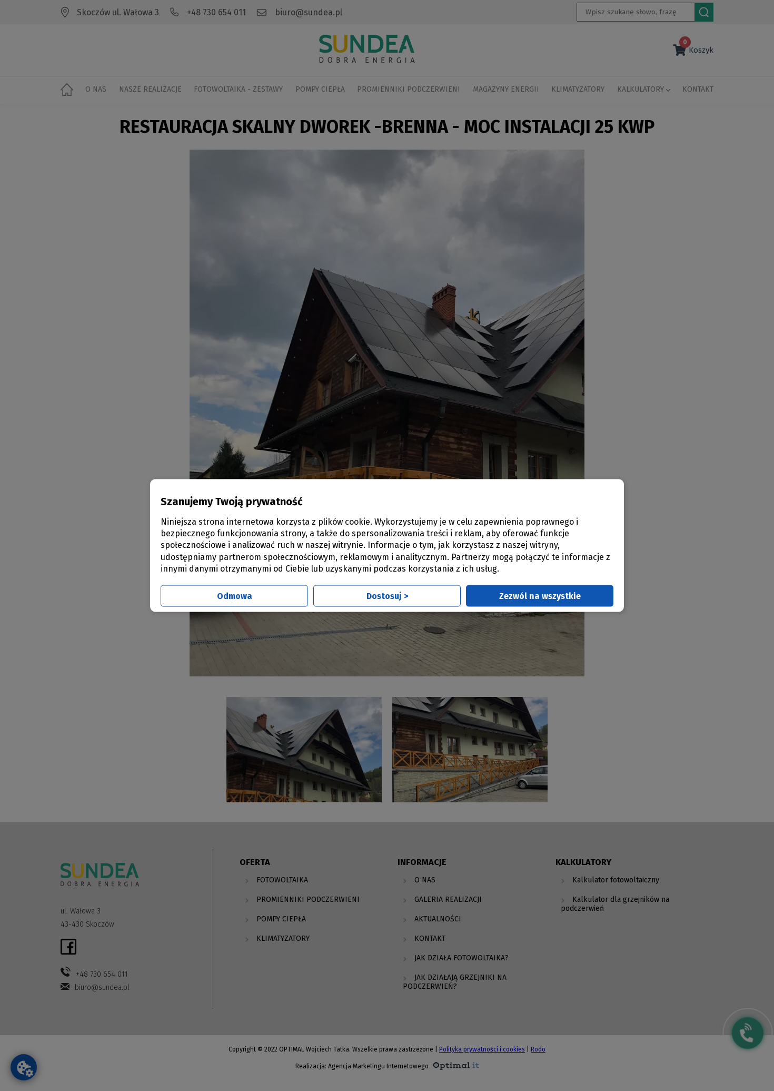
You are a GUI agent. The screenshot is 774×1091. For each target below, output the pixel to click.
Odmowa (234, 596)
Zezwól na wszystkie (540, 596)
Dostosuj (387, 596)
